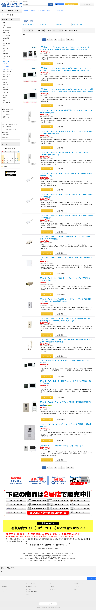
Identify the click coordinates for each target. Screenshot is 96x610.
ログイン (60, 4)
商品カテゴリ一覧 (30, 583)
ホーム (3, 583)
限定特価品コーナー (31, 586)
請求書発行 (6, 132)
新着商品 (28, 589)
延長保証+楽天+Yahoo (31, 591)
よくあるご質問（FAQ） (9, 129)
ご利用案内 (6, 111)
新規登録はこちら (72, 4)
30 (68, 39)
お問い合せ (6, 117)
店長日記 (52, 586)
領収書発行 (6, 134)
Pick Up (52, 583)
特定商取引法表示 (8, 109)
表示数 (26, 30)
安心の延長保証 (7, 127)
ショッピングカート (7, 589)
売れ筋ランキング (30, 594)
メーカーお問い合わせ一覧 (10, 124)
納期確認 (5, 137)
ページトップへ (92, 578)
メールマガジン (7, 114)
